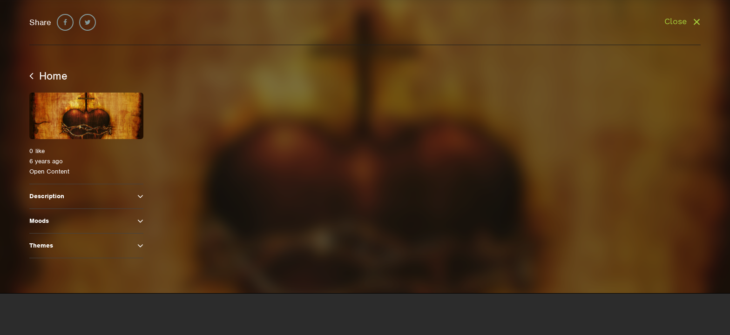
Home (48, 76)
